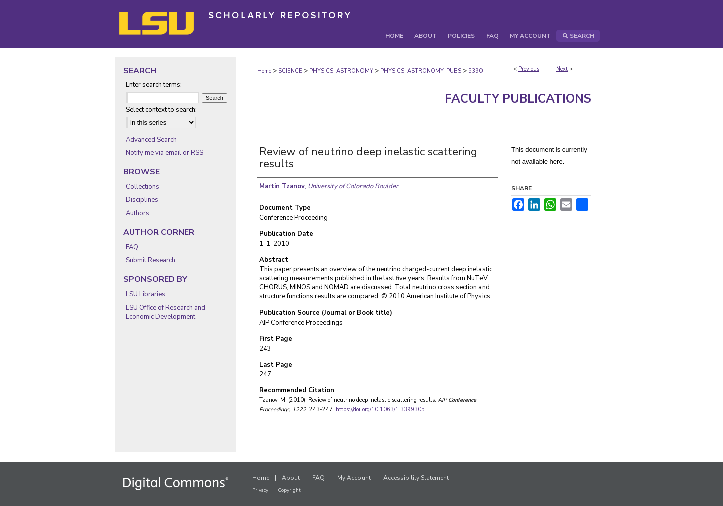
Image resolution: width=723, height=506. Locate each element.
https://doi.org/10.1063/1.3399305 (380, 409)
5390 (475, 71)
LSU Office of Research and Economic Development (165, 312)
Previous (528, 69)
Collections (142, 186)
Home (264, 71)
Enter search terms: (154, 84)
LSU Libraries (145, 294)
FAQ (132, 247)
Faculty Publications (518, 98)
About (291, 478)
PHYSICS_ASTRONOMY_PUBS (420, 71)
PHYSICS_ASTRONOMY (341, 71)
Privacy (260, 490)
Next (562, 69)
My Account (354, 478)
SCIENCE (290, 71)
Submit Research (150, 260)
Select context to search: (161, 109)
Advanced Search (151, 139)
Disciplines (142, 200)
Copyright (289, 490)
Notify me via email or (164, 152)
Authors (137, 213)
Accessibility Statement (416, 478)
